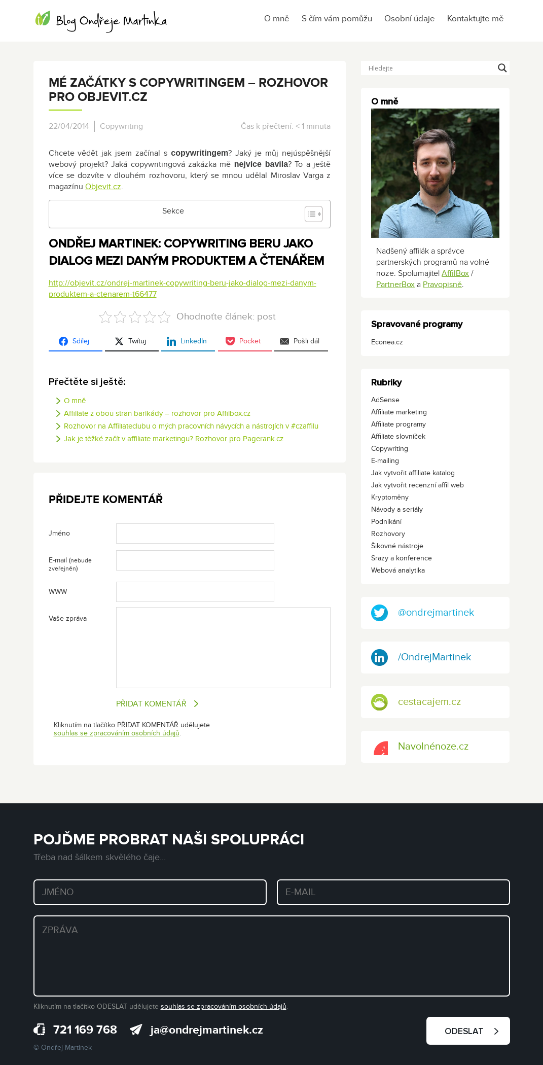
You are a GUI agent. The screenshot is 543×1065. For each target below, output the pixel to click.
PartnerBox (395, 284)
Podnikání (386, 521)
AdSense (385, 400)
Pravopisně (442, 284)
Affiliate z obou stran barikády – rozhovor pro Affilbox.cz (157, 413)
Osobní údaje (409, 19)
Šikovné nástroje (397, 546)
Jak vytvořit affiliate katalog (413, 473)
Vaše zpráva (68, 618)
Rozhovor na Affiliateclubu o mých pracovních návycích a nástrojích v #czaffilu (191, 426)
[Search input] (431, 68)
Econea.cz (387, 342)
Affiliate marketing (399, 412)
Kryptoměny (390, 497)
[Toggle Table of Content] (308, 214)
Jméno (59, 533)
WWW (58, 591)
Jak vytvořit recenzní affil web (417, 485)
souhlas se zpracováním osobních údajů (116, 733)
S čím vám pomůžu (337, 19)
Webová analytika (398, 570)
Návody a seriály (397, 509)
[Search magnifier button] (502, 68)
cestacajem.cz (416, 702)
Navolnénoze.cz (419, 746)
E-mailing (385, 460)
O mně (276, 19)
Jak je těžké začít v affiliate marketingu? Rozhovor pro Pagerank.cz (173, 438)
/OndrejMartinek (421, 657)
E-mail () (70, 564)
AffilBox (455, 273)
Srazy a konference (401, 558)
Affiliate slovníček (398, 436)
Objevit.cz (103, 187)
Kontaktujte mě (475, 19)
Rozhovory (388, 533)
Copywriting (121, 126)
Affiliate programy (398, 424)
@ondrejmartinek (422, 613)
